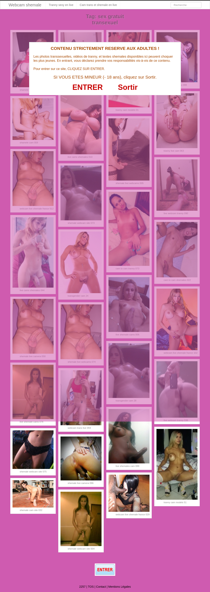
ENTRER (87, 87)
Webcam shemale (25, 5)
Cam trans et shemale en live (98, 5)
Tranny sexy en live (61, 5)
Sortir (128, 87)
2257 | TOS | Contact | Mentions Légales (105, 586)
